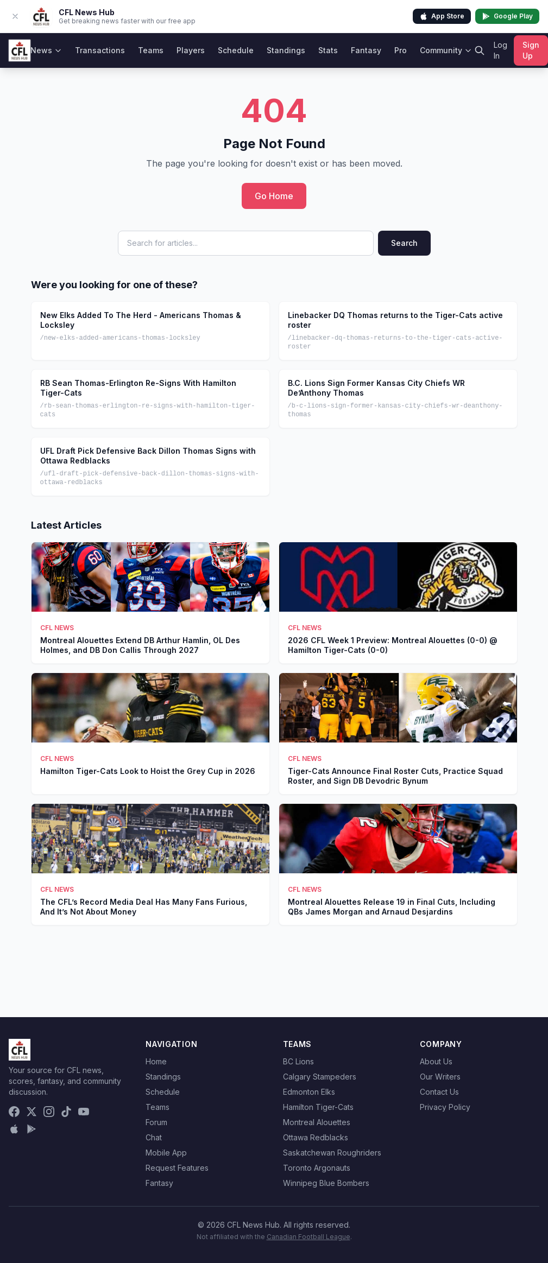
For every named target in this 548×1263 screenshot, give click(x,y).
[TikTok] (66, 1111)
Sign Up (530, 50)
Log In (500, 50)
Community (446, 50)
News (46, 50)
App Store (441, 16)
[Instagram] (48, 1111)
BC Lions (298, 1061)
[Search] (479, 50)
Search (404, 242)
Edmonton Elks (309, 1091)
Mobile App (166, 1152)
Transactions (100, 50)
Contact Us (439, 1091)
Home (156, 1061)
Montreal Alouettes (316, 1122)
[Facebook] (14, 1111)
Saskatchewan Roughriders (332, 1152)
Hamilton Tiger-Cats (318, 1107)
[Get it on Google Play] (31, 1129)
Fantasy (366, 50)
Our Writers (440, 1076)
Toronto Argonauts (316, 1167)
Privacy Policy (445, 1107)
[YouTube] (83, 1111)
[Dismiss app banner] (15, 16)
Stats (328, 50)
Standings (286, 50)
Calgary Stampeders (319, 1076)
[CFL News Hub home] (19, 50)
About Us (436, 1061)
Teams (150, 50)
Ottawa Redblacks (315, 1137)
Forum (156, 1122)
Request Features (177, 1167)
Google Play (507, 16)
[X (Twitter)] (31, 1111)
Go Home (274, 196)
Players (191, 50)
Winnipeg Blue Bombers (326, 1183)
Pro (400, 50)
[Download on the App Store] (14, 1129)
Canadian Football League (308, 1237)
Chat (154, 1137)
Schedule (236, 50)
